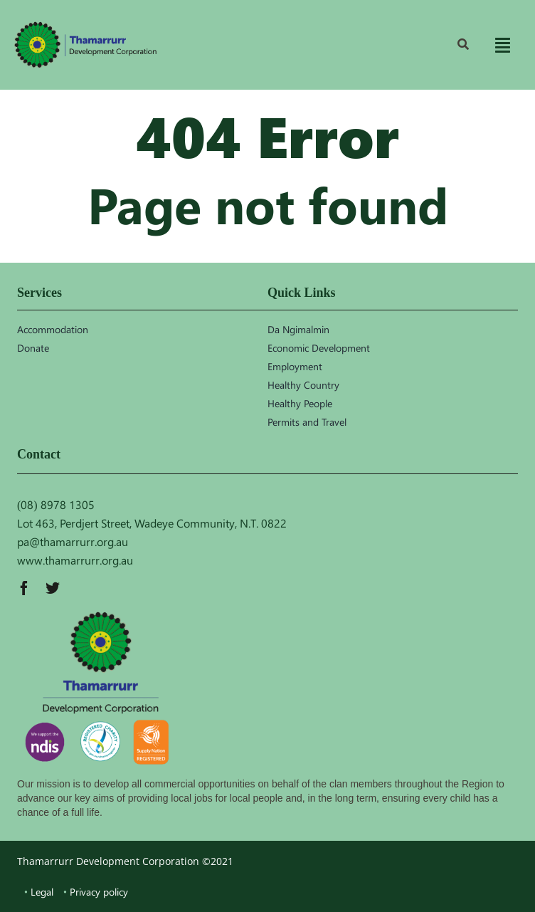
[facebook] (24, 588)
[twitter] (53, 588)
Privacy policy (99, 891)
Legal (42, 891)
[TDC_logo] (85, 44)
